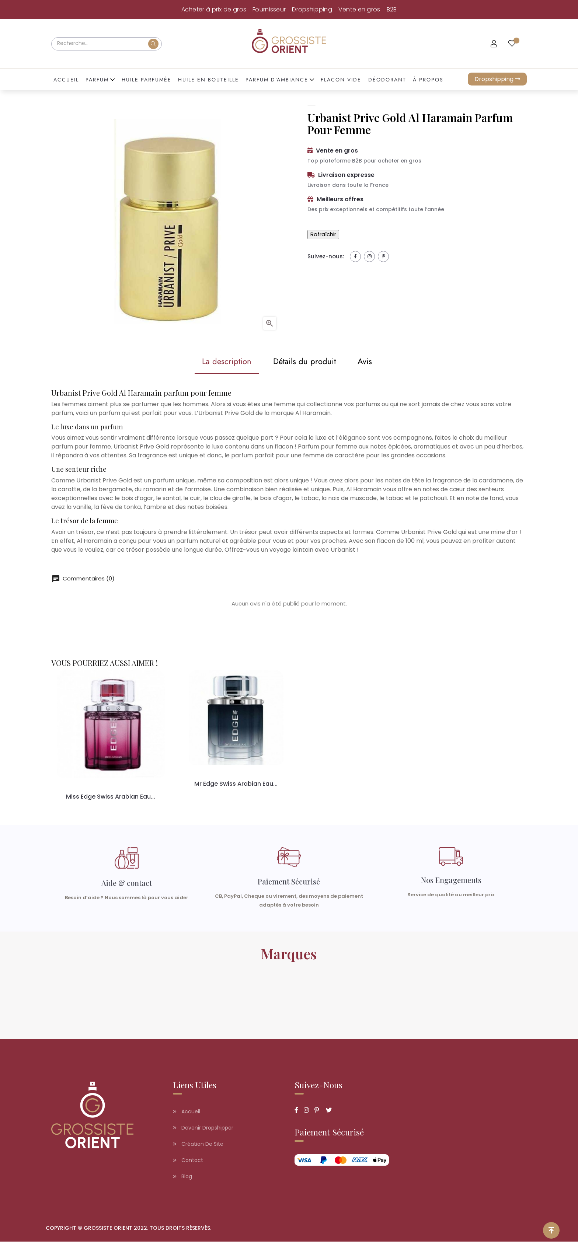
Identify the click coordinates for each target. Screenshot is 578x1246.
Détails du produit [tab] (300, 361)
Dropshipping (497, 79)
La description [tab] (213, 361)
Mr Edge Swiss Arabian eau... (236, 784)
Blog (182, 1180)
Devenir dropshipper (203, 1132)
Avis (369, 361)
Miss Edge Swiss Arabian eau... (110, 797)
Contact (188, 1164)
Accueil (186, 1116)
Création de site (198, 1148)
